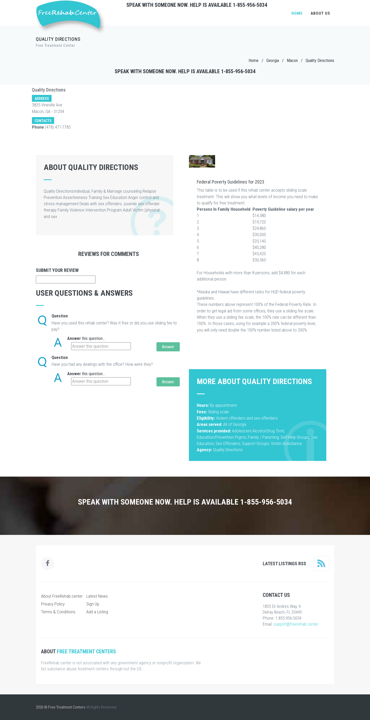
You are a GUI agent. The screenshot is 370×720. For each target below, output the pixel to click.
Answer (74, 338)
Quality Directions (320, 60)
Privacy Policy (53, 604)
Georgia (272, 60)
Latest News (97, 596)
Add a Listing (97, 611)
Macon (292, 60)
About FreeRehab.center (62, 596)
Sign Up (92, 604)
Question (60, 315)
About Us (320, 13)
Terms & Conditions (58, 611)
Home (297, 13)
